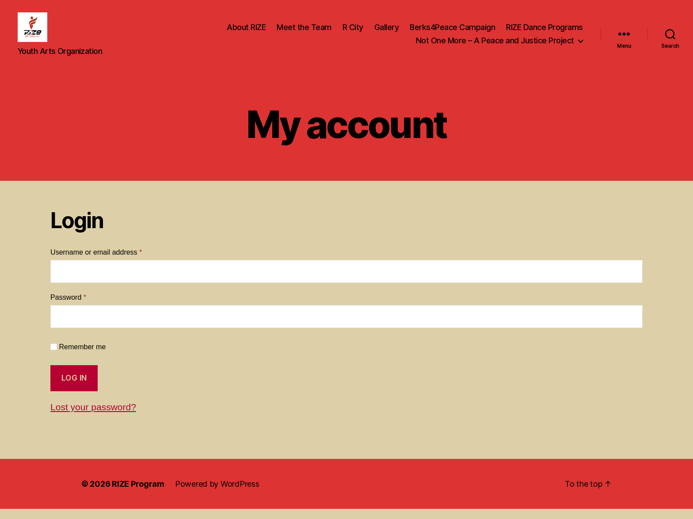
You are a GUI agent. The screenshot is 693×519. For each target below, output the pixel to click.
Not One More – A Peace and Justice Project (495, 45)
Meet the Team (304, 32)
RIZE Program (138, 494)
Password (82, 306)
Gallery (386, 32)
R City (353, 32)
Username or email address (110, 262)
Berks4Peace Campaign (452, 32)
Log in (74, 388)
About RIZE (246, 32)
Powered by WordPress (217, 494)
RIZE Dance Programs (544, 32)
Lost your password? (93, 417)
